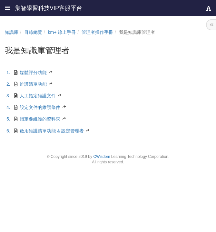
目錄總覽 (33, 32)
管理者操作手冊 (97, 32)
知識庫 (11, 32)
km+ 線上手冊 (62, 32)
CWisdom (101, 156)
